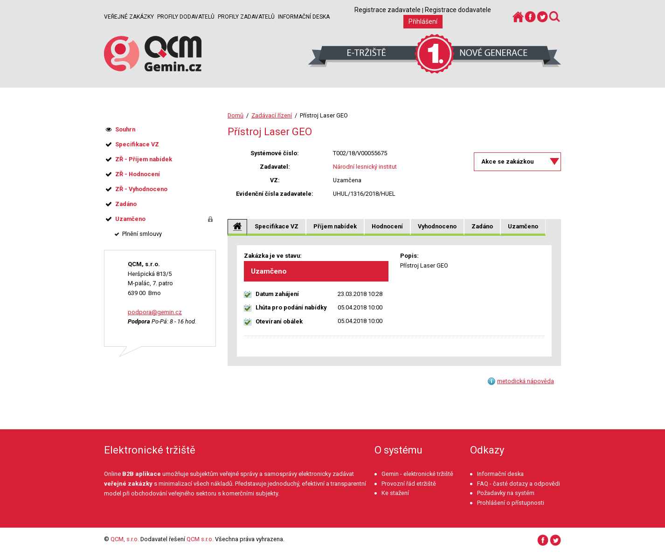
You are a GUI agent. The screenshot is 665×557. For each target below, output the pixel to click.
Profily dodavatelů (186, 17)
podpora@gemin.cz (155, 312)
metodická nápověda (525, 381)
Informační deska (304, 17)
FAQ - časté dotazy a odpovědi (518, 483)
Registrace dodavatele (458, 10)
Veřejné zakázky (129, 17)
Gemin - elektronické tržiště (417, 473)
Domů (235, 115)
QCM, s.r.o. (125, 539)
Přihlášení (423, 21)
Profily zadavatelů (246, 17)
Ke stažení (395, 492)
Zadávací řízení (271, 115)
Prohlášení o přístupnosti (510, 502)
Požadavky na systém (505, 492)
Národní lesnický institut (365, 166)
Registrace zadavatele (387, 10)
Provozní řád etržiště (408, 483)
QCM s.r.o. (200, 539)
